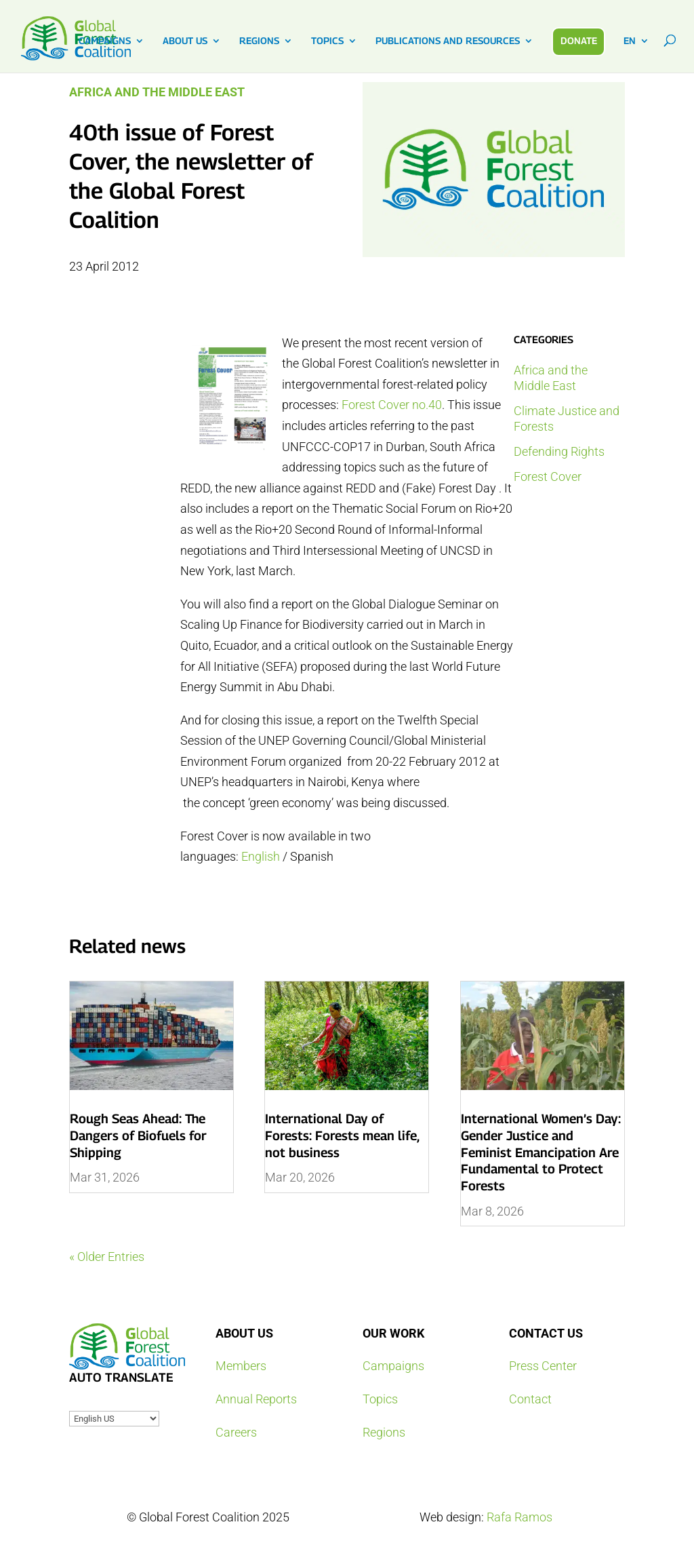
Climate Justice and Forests (566, 418)
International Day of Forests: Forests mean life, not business (342, 1135)
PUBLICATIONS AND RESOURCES (447, 41)
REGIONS (259, 41)
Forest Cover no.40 (392, 404)
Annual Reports (256, 1399)
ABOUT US (185, 41)
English (260, 856)
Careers (236, 1432)
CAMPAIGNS (105, 41)
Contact (530, 1399)
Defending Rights (559, 451)
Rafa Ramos (519, 1517)
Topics (380, 1399)
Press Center (543, 1366)
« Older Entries (106, 1256)
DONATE (578, 40)
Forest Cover (547, 476)
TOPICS (327, 41)
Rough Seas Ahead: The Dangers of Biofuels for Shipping (138, 1135)
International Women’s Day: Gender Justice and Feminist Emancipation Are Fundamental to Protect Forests (541, 1152)
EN (630, 41)
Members (241, 1366)
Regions (384, 1432)
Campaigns (393, 1366)
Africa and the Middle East (157, 92)
